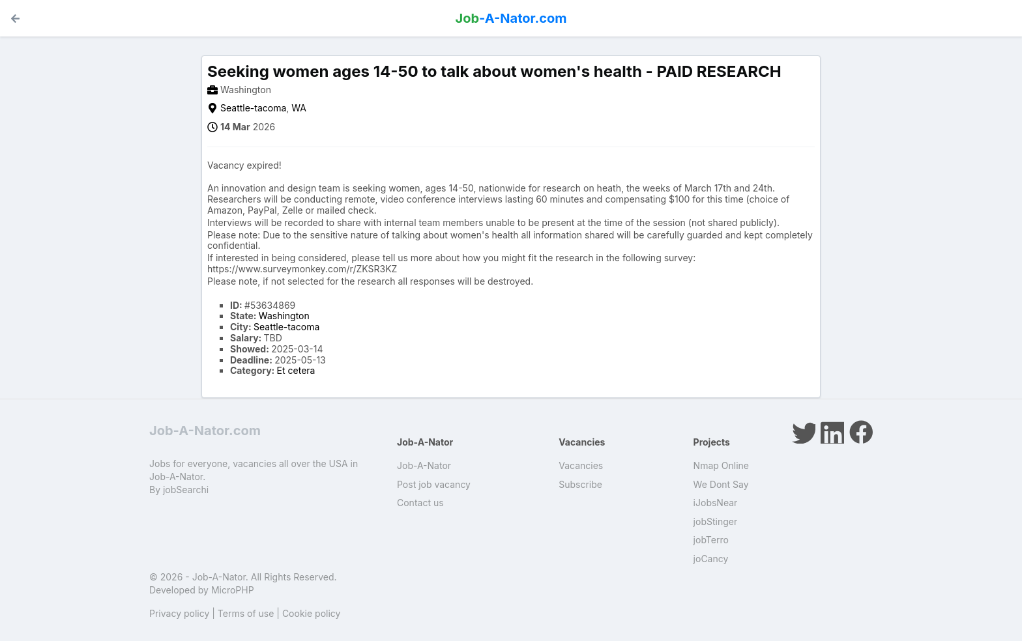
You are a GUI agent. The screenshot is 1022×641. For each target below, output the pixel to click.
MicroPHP (232, 589)
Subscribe (580, 484)
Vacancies (581, 465)
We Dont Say (721, 484)
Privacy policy (179, 613)
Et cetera (296, 370)
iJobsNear (716, 502)
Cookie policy (311, 613)
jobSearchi (186, 489)
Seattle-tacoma (253, 107)
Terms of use (246, 613)
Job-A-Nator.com (205, 430)
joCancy (711, 558)
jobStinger (716, 521)
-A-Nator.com (511, 18)
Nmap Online (721, 465)
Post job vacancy (434, 484)
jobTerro (711, 539)
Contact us (420, 502)
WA (298, 107)
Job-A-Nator (424, 465)
